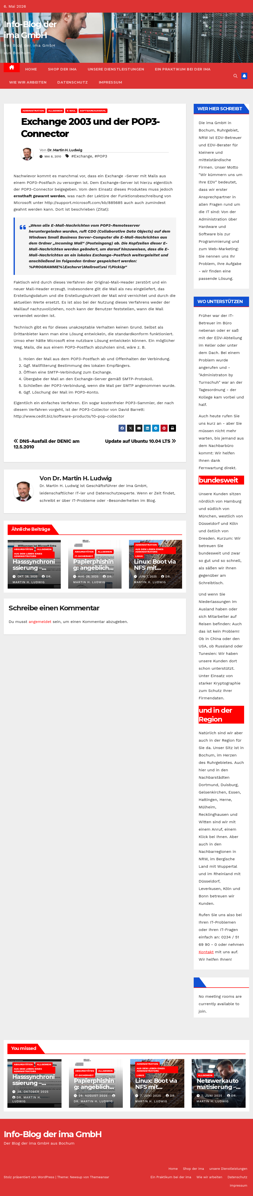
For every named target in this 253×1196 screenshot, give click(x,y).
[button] (235, 76)
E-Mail (71, 110)
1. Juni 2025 (212, 1095)
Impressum (110, 82)
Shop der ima (62, 69)
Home (31, 69)
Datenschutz (72, 82)
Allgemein (55, 110)
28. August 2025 (94, 1095)
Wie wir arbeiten (27, 82)
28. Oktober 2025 (33, 1091)
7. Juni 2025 (151, 1095)
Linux (139, 556)
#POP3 (101, 156)
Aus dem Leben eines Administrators (28, 554)
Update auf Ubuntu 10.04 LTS (140, 441)
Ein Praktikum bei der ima (183, 69)
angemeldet (40, 621)
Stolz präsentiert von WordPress (29, 1177)
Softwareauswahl (93, 110)
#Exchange (81, 156)
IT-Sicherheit (84, 556)
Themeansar (99, 1177)
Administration (33, 110)
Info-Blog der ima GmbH (53, 1134)
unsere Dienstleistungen (116, 69)
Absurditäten (23, 549)
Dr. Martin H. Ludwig (64, 150)
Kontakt (206, 952)
